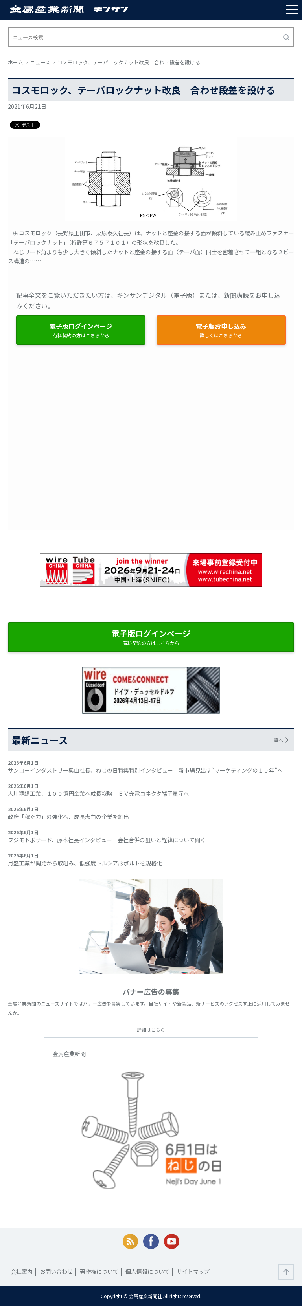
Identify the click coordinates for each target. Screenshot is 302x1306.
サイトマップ (193, 1271)
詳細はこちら (151, 1029)
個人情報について (147, 1271)
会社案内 (22, 1271)
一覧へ (276, 739)
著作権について (99, 1271)
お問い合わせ (56, 1271)
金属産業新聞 (69, 1054)
